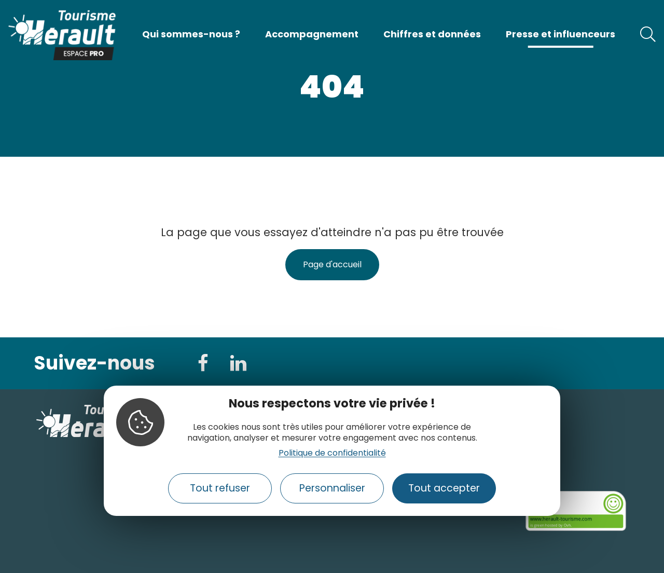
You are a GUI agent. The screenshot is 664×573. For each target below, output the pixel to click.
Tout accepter (444, 488)
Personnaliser (332, 488)
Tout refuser (220, 488)
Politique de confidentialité (332, 453)
